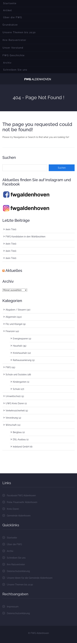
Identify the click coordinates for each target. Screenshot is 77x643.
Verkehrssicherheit (15, 410)
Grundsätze (10, 24)
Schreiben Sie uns (15, 69)
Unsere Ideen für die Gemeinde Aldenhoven (29, 578)
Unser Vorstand (13, 47)
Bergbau (17, 432)
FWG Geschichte (14, 55)
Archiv (7, 62)
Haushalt (17, 345)
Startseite (9, 3)
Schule (16, 389)
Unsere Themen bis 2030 (19, 32)
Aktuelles (13, 270)
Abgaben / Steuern (16, 309)
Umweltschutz (13, 396)
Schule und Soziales (16, 374)
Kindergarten (19, 382)
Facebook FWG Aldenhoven (21, 495)
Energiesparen (20, 338)
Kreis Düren (13, 509)
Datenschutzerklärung (18, 571)
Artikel (7, 10)
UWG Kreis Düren (15, 403)
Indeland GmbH (21, 446)
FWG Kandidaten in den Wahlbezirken (25, 236)
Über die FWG (12, 17)
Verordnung (12, 417)
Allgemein (11, 317)
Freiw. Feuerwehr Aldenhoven (22, 502)
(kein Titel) (11, 229)
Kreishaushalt (20, 353)
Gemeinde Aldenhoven (19, 515)
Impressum (13, 606)
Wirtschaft (11, 425)
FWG (8, 367)
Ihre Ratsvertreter (14, 40)
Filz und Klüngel (14, 324)
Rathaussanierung (22, 360)
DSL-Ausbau (19, 439)
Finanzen (10, 331)
